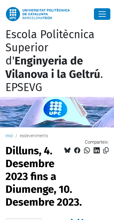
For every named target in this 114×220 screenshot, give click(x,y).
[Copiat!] (106, 150)
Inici (9, 135)
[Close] (102, 14)
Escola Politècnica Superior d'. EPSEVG (54, 61)
